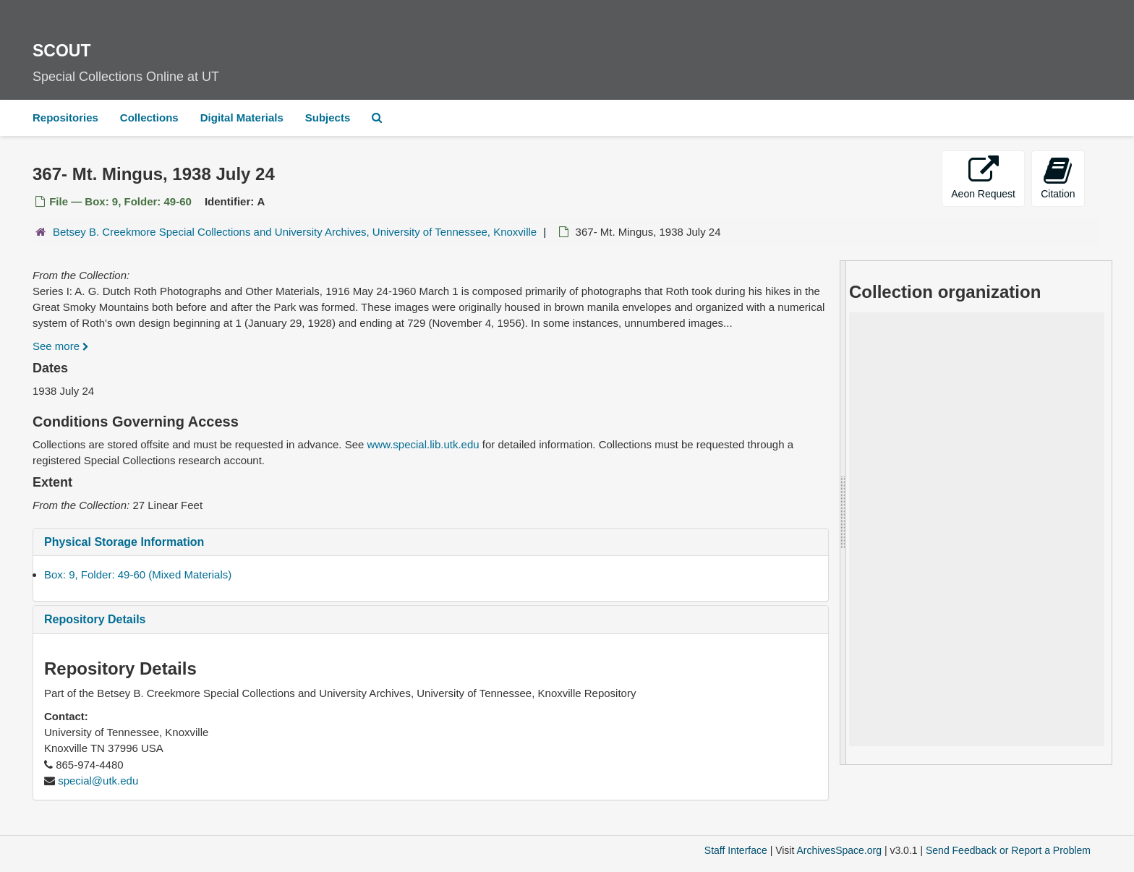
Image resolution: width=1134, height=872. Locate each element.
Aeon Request (983, 177)
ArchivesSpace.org (839, 850)
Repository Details (94, 619)
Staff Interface (735, 850)
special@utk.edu (98, 780)
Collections (149, 117)
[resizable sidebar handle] (843, 512)
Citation (1058, 177)
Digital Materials (242, 117)
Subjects (328, 117)
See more (61, 346)
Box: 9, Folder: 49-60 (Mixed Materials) (137, 574)
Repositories (65, 117)
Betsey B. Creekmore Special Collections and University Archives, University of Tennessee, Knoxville (295, 232)
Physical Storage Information (124, 542)
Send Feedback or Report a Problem (1008, 850)
